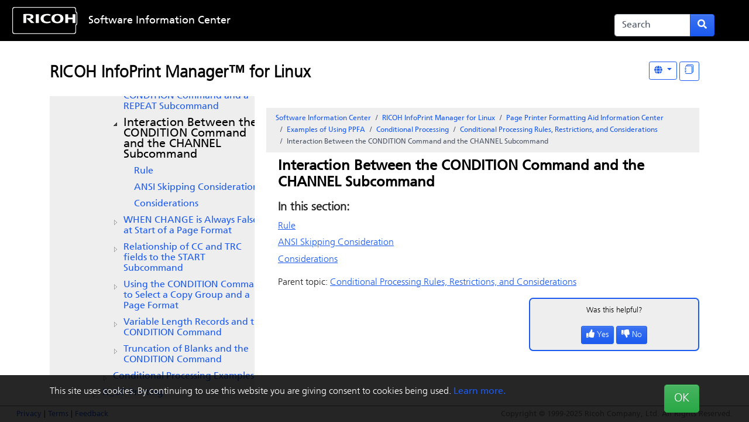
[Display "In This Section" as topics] (689, 71)
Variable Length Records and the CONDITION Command (194, 328)
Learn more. (479, 391)
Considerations (166, 204)
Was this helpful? (614, 310)
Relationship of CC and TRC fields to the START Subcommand (182, 258)
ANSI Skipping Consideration (196, 187)
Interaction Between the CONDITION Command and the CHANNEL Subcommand (190, 139)
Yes (597, 335)
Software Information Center (159, 20)
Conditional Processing (412, 130)
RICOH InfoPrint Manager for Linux (438, 118)
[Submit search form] (702, 25)
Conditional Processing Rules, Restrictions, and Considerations (559, 130)
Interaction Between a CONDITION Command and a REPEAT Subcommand (186, 96)
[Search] (652, 25)
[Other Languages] (663, 71)
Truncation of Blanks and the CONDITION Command (186, 355)
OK (681, 398)
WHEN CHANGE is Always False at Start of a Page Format (190, 226)
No (631, 335)
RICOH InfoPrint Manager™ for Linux (180, 73)
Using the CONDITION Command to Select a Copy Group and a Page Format (194, 295)
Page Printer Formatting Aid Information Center (585, 118)
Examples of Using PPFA (326, 130)
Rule (143, 171)
